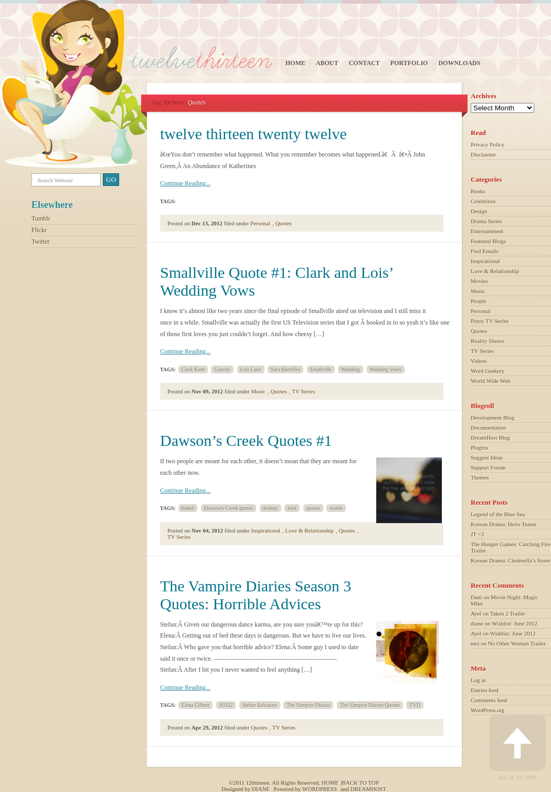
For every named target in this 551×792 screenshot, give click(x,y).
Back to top (360, 782)
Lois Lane (250, 369)
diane (477, 623)
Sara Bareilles (285, 369)
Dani (476, 597)
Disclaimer (483, 154)
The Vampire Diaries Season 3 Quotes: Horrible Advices (255, 594)
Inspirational (266, 530)
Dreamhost (368, 789)
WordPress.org (488, 710)
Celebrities (483, 201)
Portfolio (409, 63)
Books (478, 191)
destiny (270, 508)
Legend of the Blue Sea (498, 514)
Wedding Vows (385, 369)
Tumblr (40, 218)
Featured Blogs (488, 241)
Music (258, 391)
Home (295, 63)
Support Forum (488, 467)
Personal (260, 223)
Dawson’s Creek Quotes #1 (246, 440)
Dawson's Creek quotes (228, 508)
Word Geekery (487, 371)
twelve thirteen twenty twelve (253, 133)
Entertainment (487, 231)
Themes (480, 477)
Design (479, 211)
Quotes (284, 223)
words (336, 508)
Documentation (488, 427)
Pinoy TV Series (489, 321)
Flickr (39, 230)
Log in (478, 680)
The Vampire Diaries (308, 705)
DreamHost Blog (490, 437)
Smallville (321, 369)
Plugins (479, 447)
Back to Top (517, 747)
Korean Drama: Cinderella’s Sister (510, 560)
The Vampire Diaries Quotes (370, 705)
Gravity (222, 369)
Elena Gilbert (196, 705)
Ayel (476, 613)
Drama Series (486, 221)
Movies (479, 281)
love (292, 508)
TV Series (303, 391)
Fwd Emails (485, 251)
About (327, 63)
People (478, 301)
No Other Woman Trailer (517, 643)
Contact (364, 63)
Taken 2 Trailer (507, 613)
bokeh (188, 508)
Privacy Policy (487, 144)
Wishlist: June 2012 (514, 623)
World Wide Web (491, 381)
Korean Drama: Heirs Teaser (504, 524)
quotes (313, 508)
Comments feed (489, 700)
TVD (414, 705)
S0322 (226, 705)
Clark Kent (193, 369)
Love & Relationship (309, 530)
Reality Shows (487, 341)
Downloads (459, 63)
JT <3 (477, 534)
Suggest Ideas (487, 457)
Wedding (350, 369)
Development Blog (492, 417)
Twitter (40, 241)
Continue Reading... (185, 183)
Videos (479, 361)
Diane (261, 789)
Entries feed (485, 690)
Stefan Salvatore (259, 705)
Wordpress (319, 789)
